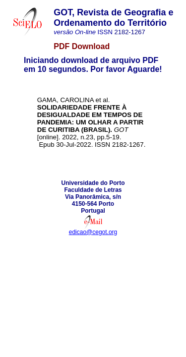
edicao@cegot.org (93, 232)
